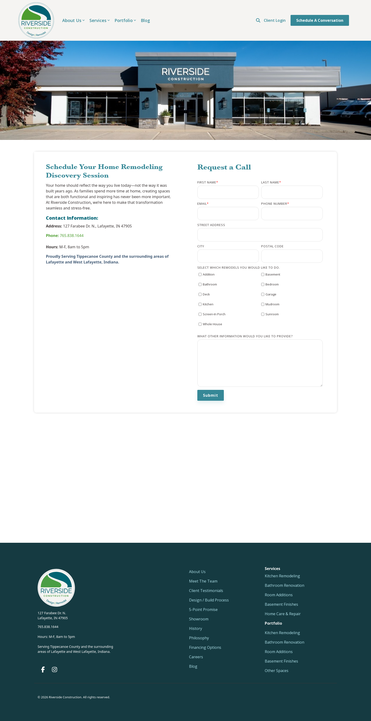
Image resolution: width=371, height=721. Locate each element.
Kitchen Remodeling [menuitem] (282, 576)
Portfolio (125, 20)
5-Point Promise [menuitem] (203, 609)
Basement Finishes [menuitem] (281, 604)
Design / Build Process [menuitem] (209, 600)
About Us (73, 20)
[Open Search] (258, 20)
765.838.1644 (65, 235)
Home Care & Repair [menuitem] (283, 613)
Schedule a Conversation (319, 20)
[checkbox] (260, 301)
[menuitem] (273, 623)
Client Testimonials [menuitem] (206, 590)
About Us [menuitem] (197, 571)
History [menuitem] (195, 628)
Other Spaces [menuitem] (276, 670)
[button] (43, 670)
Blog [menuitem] (193, 666)
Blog (145, 20)
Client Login (275, 20)
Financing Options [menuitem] (205, 647)
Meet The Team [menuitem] (203, 581)
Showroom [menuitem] (198, 619)
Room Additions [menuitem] (279, 594)
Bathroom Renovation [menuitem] (284, 585)
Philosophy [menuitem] (199, 638)
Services (99, 20)
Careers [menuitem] (196, 656)
